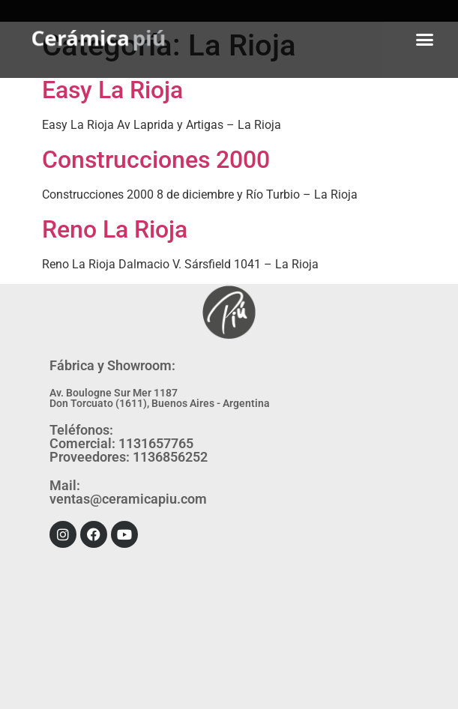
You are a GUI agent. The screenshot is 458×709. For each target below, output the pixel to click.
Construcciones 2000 (156, 159)
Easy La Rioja (112, 90)
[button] (425, 39)
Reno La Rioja (114, 229)
